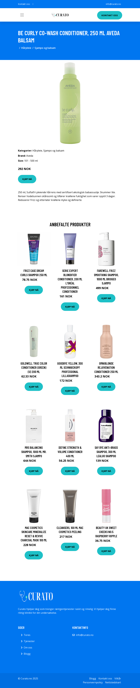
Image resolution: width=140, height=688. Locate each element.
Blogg (27, 653)
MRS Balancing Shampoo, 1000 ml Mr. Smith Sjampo (33, 452)
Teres (27, 635)
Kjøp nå (27, 178)
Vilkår (117, 678)
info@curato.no (113, 4)
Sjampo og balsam (45, 48)
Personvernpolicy (93, 682)
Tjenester (29, 641)
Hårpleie (26, 48)
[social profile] (33, 4)
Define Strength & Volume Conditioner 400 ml (70, 452)
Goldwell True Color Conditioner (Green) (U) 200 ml (34, 367)
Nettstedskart (113, 682)
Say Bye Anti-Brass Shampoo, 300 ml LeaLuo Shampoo (106, 452)
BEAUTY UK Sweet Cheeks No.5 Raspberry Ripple (106, 532)
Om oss (28, 647)
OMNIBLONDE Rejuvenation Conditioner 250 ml (106, 367)
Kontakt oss (109, 15)
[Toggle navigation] (22, 15)
